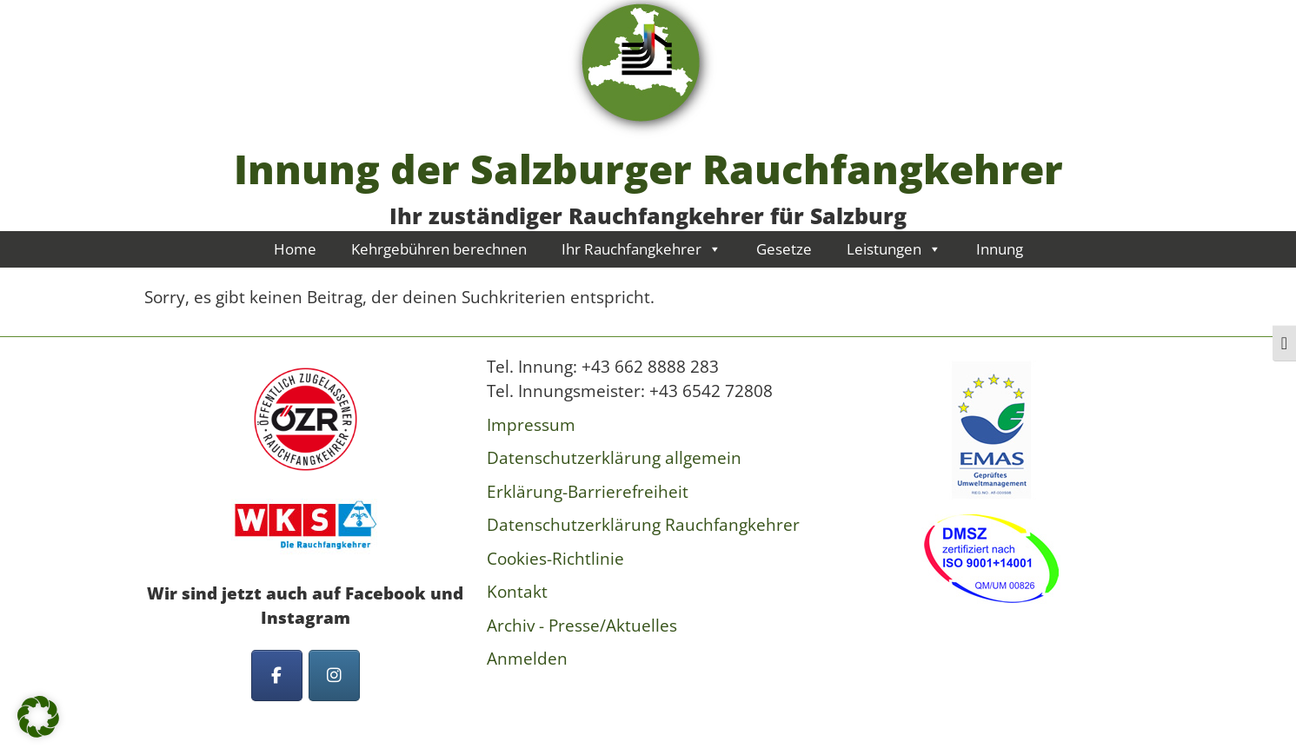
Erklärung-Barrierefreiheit (587, 491)
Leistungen (894, 249)
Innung (999, 249)
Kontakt (517, 591)
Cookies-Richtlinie (555, 558)
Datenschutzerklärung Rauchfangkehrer (643, 524)
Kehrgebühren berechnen (439, 249)
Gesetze (784, 249)
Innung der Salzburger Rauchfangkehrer (648, 168)
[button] (38, 717)
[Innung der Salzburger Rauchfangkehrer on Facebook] (276, 675)
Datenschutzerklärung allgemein (614, 458)
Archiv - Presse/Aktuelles (582, 625)
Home (295, 249)
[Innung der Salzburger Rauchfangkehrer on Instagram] (334, 675)
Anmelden (527, 658)
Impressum (531, 425)
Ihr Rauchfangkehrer (641, 249)
